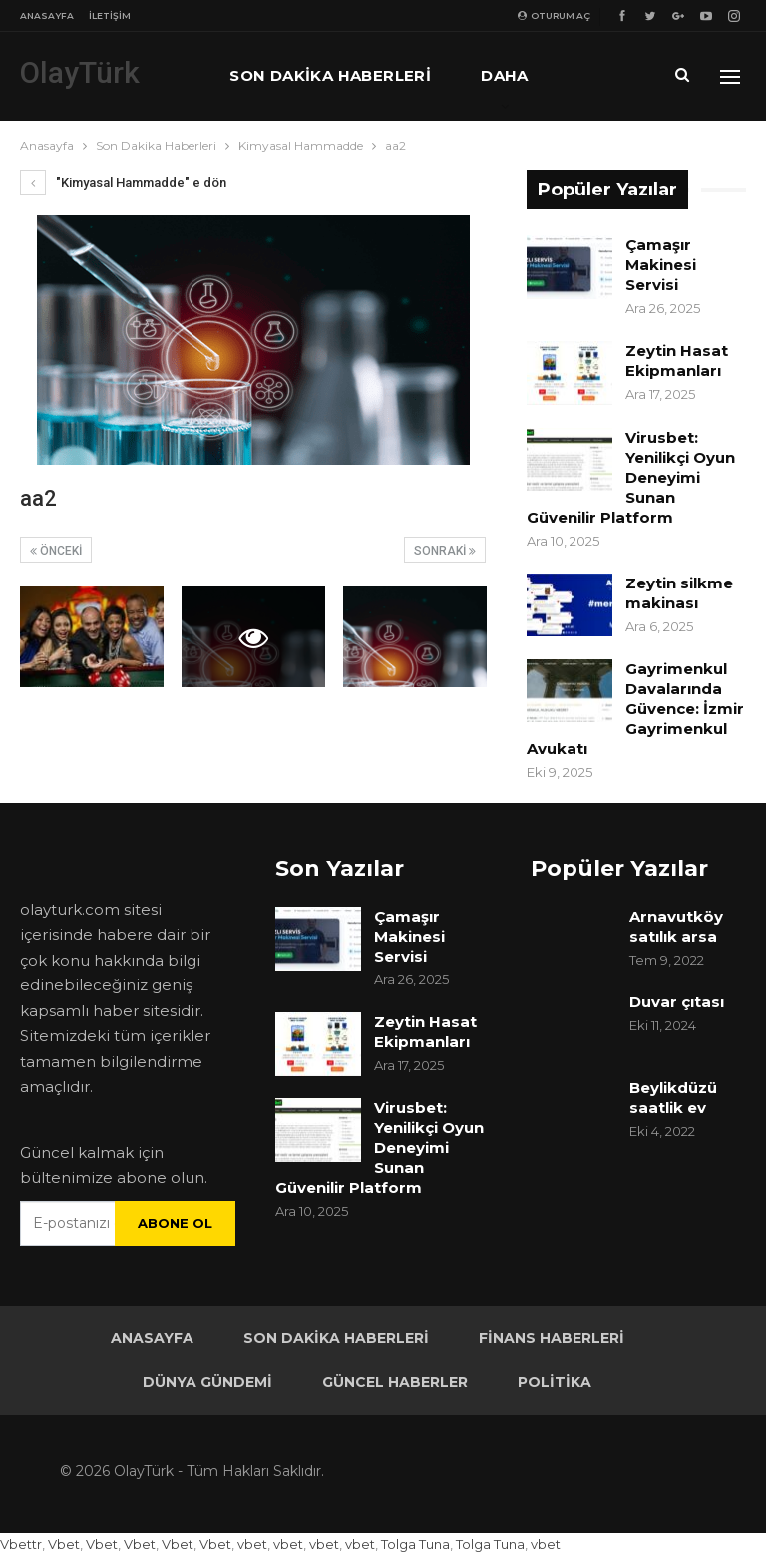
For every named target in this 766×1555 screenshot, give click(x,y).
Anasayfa (47, 15)
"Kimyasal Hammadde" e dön (123, 182)
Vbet (64, 1544)
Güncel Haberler (395, 1382)
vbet (252, 1544)
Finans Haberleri (551, 1338)
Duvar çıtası (676, 1001)
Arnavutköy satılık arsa (676, 926)
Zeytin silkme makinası (679, 593)
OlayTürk (80, 72)
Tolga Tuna (415, 1544)
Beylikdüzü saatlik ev (673, 1097)
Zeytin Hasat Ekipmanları (676, 360)
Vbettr (21, 1544)
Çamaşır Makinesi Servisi (660, 264)
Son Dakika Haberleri (330, 75)
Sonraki (445, 551)
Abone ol (175, 1223)
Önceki (56, 551)
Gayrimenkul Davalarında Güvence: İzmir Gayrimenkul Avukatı (635, 708)
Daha (505, 75)
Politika (554, 1382)
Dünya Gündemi (207, 1382)
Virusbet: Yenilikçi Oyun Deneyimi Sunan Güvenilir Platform (631, 477)
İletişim (110, 15)
